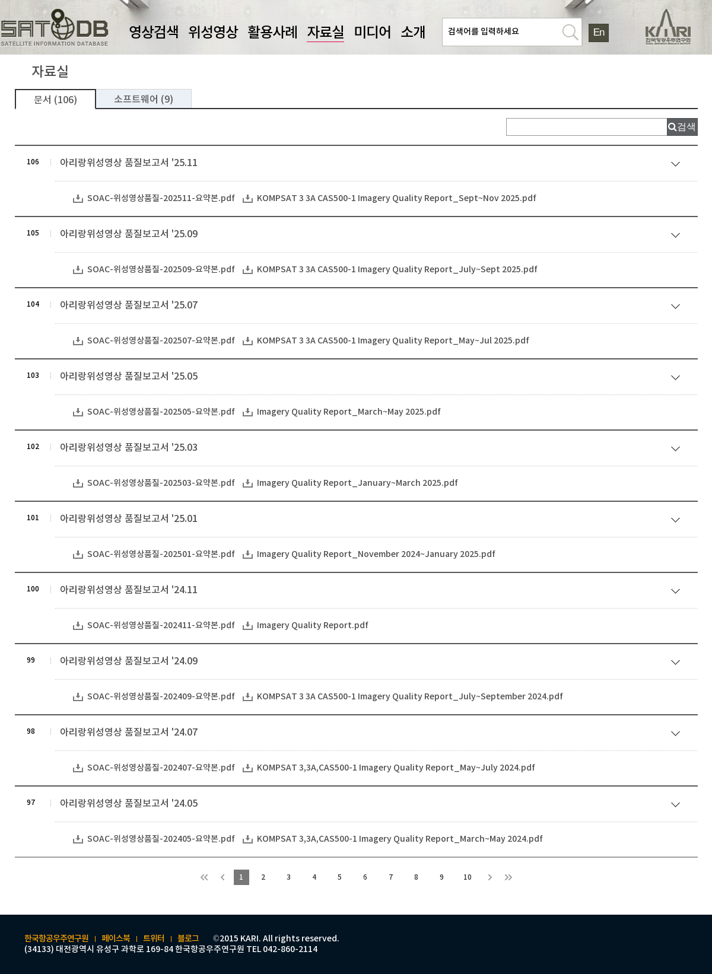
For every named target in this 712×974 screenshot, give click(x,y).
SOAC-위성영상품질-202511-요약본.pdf (161, 198)
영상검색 (154, 33)
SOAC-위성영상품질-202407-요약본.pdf (161, 768)
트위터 (153, 939)
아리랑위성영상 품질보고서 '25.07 (372, 307)
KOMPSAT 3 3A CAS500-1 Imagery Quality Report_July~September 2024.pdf (410, 697)
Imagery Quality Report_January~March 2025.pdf (357, 483)
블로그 (188, 939)
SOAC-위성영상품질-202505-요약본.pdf (161, 412)
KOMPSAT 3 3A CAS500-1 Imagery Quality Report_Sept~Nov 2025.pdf (396, 198)
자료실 (325, 33)
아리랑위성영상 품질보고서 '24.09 (372, 663)
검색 (686, 127)
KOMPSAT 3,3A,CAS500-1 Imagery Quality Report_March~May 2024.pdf (400, 839)
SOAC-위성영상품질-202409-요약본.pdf (161, 697)
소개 (413, 33)
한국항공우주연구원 (56, 939)
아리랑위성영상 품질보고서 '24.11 (372, 591)
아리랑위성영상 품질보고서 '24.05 (372, 805)
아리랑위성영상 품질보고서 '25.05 (372, 378)
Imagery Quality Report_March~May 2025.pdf (349, 412)
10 (467, 877)
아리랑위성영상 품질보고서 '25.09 (372, 236)
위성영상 (213, 33)
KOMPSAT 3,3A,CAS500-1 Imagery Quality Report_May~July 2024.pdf (396, 768)
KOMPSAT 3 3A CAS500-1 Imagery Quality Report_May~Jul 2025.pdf (393, 341)
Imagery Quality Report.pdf (312, 625)
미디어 (372, 33)
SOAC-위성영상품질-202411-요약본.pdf (161, 625)
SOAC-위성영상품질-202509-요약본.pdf (161, 270)
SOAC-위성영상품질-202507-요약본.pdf (161, 341)
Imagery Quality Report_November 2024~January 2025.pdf (376, 554)
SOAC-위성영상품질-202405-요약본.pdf (161, 839)
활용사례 (272, 33)
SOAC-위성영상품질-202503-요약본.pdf (161, 483)
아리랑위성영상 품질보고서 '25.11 (372, 164)
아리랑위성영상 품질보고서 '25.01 (372, 520)
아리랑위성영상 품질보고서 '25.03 (372, 449)
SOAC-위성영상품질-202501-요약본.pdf (161, 554)
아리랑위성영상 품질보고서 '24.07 (372, 734)
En (598, 32)
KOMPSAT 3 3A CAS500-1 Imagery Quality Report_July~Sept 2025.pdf (397, 270)
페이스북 (115, 939)
